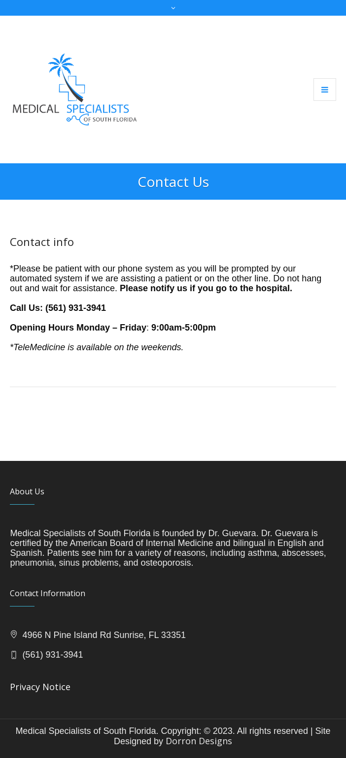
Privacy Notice (40, 687)
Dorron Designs (199, 741)
